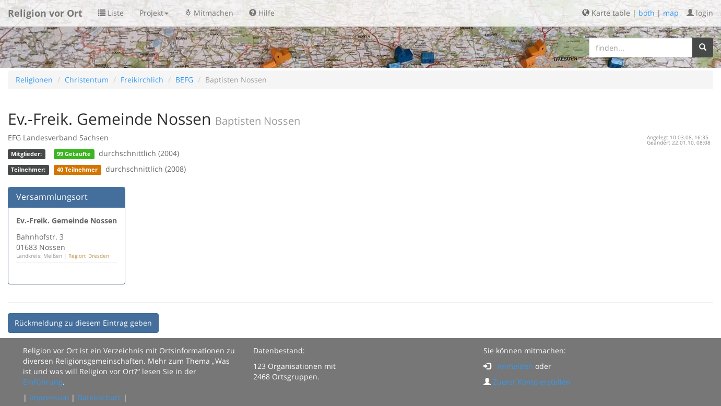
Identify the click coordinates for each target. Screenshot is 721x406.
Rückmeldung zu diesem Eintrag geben (83, 323)
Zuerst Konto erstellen (532, 382)
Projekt (154, 13)
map (671, 13)
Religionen (34, 80)
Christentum (87, 80)
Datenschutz (99, 397)
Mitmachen (208, 13)
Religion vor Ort (45, 13)
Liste (111, 13)
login (700, 13)
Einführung (43, 382)
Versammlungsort (52, 196)
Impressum (49, 397)
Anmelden (515, 366)
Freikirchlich (142, 80)
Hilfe (262, 13)
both (647, 13)
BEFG (184, 80)
